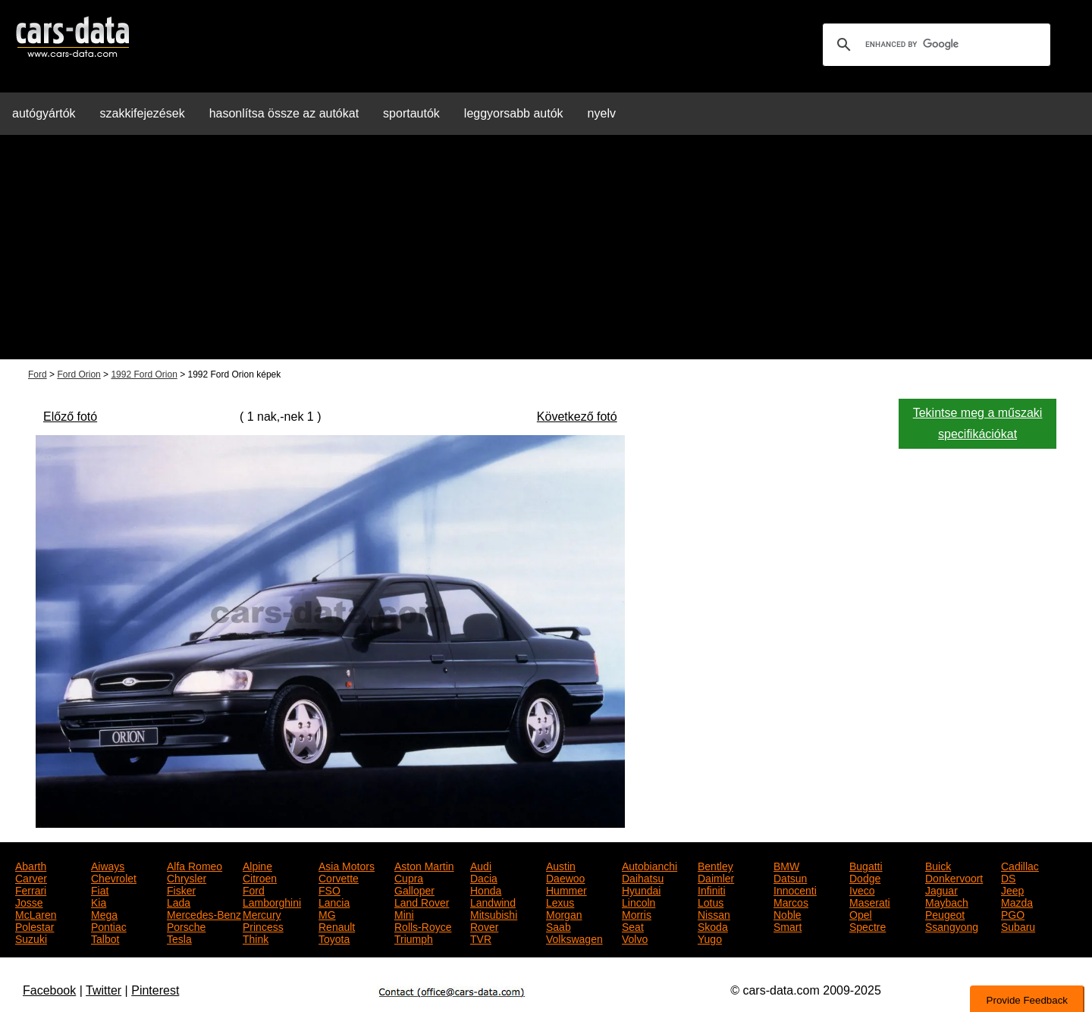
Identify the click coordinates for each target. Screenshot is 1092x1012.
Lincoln (638, 901)
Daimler (716, 877)
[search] (934, 45)
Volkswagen (574, 937)
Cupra (408, 877)
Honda (485, 889)
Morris (636, 913)
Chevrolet (113, 877)
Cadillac (1020, 864)
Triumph (413, 937)
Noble (788, 913)
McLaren (35, 913)
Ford (37, 374)
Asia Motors (346, 864)
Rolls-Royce (422, 925)
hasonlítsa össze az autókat (284, 113)
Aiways (107, 864)
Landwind (493, 901)
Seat (633, 925)
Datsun (790, 877)
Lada (178, 901)
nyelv (602, 113)
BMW (786, 864)
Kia (98, 901)
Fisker (181, 889)
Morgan (564, 913)
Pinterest (155, 990)
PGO (1013, 913)
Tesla (179, 937)
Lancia (334, 901)
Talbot (105, 937)
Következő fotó (577, 416)
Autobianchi (649, 864)
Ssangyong (951, 925)
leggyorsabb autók (513, 113)
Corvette (338, 877)
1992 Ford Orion (144, 374)
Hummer (566, 889)
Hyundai (641, 889)
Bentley (715, 864)
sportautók (411, 113)
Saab (558, 925)
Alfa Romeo (194, 864)
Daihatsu (643, 877)
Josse (29, 901)
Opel (860, 913)
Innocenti (795, 889)
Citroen (260, 877)
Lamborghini (272, 901)
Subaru (1018, 925)
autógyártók (44, 113)
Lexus (560, 901)
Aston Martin (424, 864)
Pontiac (109, 925)
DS (1008, 877)
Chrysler (186, 877)
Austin (561, 864)
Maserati (869, 901)
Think (255, 937)
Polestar (34, 925)
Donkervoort (954, 877)
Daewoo (565, 877)
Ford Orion (78, 374)
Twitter (103, 990)
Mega (104, 913)
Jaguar (941, 889)
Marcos (791, 901)
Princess (263, 925)
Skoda (713, 925)
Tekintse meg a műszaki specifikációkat (978, 423)
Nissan (714, 913)
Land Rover (421, 901)
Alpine (257, 864)
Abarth (30, 864)
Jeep (1012, 889)
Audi (480, 864)
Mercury (262, 913)
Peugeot (945, 913)
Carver (31, 877)
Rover (484, 925)
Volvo (635, 937)
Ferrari (30, 889)
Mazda (1017, 901)
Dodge (864, 877)
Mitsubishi (493, 913)
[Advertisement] (546, 253)
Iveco (861, 889)
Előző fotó (70, 416)
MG (327, 913)
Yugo (710, 937)
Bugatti (866, 864)
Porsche (186, 925)
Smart (788, 925)
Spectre (867, 925)
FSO (329, 889)
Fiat (99, 889)
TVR (480, 937)
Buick (938, 864)
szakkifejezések (142, 113)
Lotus (710, 901)
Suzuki (31, 937)
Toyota (334, 937)
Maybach (946, 901)
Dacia (483, 877)
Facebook (49, 990)
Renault (336, 925)
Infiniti (712, 889)
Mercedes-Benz (204, 913)
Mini (404, 913)
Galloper (414, 889)
